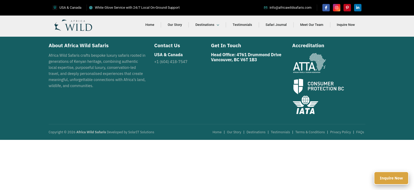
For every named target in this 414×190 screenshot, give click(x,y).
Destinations (207, 24)
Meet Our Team (311, 24)
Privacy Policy (340, 132)
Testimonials (242, 24)
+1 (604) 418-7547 (170, 61)
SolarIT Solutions (141, 132)
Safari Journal (276, 24)
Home (149, 24)
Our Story (175, 24)
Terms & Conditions (310, 132)
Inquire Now (346, 24)
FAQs (360, 132)
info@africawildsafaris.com (291, 8)
